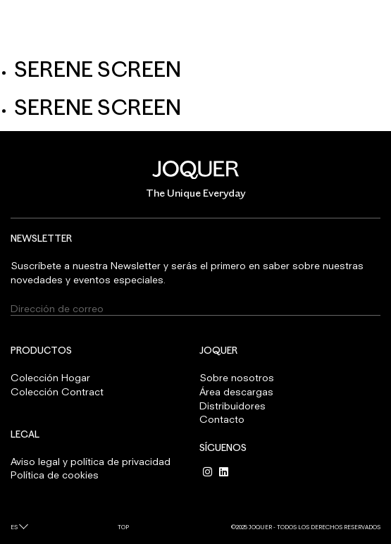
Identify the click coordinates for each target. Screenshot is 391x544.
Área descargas (236, 391)
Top (123, 527)
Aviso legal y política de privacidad (90, 461)
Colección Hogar (50, 377)
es (14, 527)
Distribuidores (232, 406)
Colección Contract (57, 391)
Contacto (221, 419)
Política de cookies (55, 475)
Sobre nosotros (236, 377)
